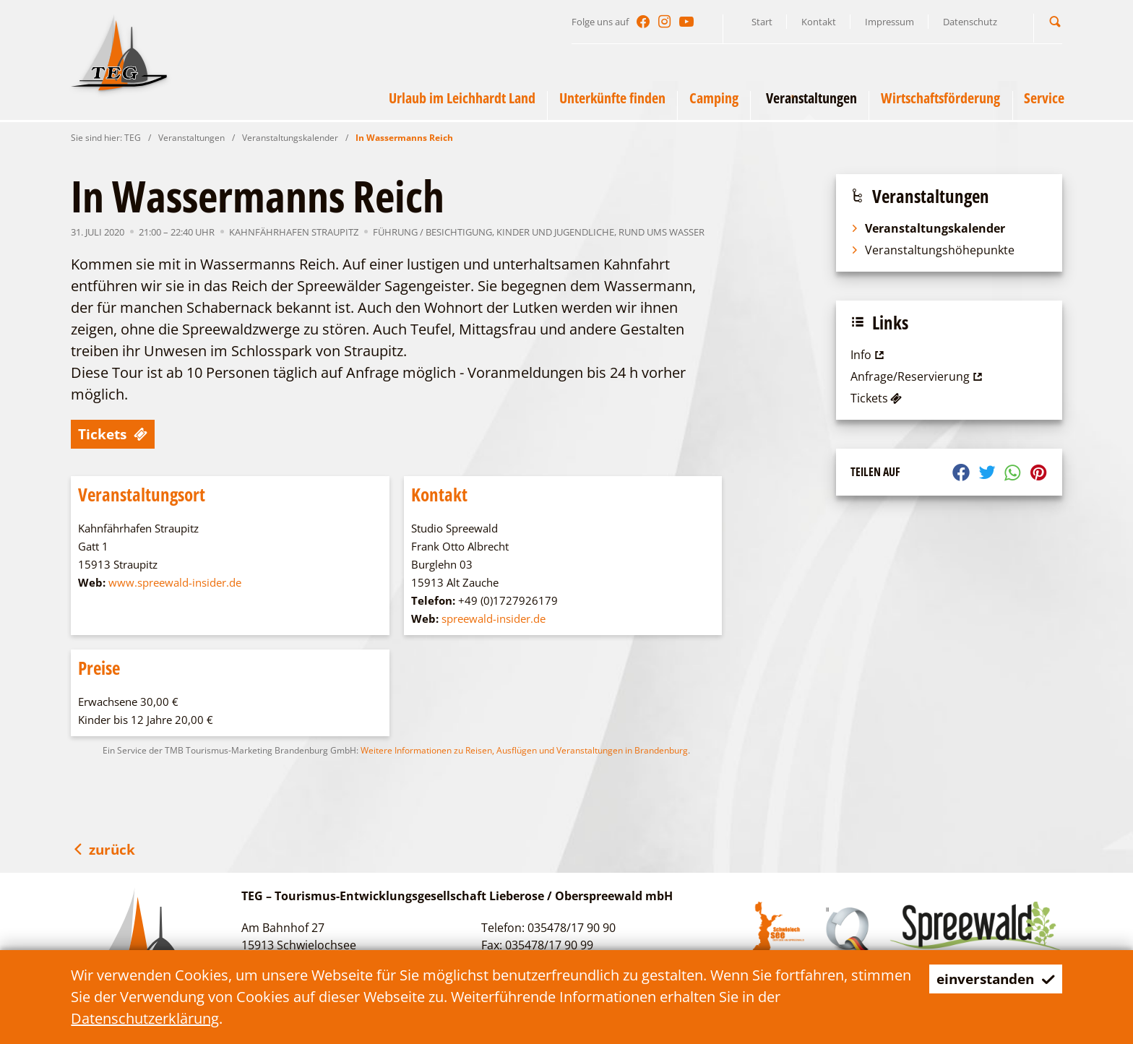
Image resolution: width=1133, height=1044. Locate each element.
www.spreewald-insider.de (174, 582)
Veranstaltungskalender (290, 137)
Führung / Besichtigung (432, 231)
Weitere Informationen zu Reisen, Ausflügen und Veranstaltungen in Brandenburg (524, 750)
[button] (1055, 21)
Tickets (114, 434)
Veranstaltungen (191, 137)
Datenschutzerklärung (145, 1018)
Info (868, 355)
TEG (132, 137)
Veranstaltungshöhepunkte (932, 250)
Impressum (889, 21)
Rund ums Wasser (662, 231)
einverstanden (992, 978)
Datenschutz (970, 21)
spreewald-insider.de (493, 618)
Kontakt (818, 21)
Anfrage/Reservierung (918, 376)
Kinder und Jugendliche (555, 231)
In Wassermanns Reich (404, 137)
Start (761, 21)
